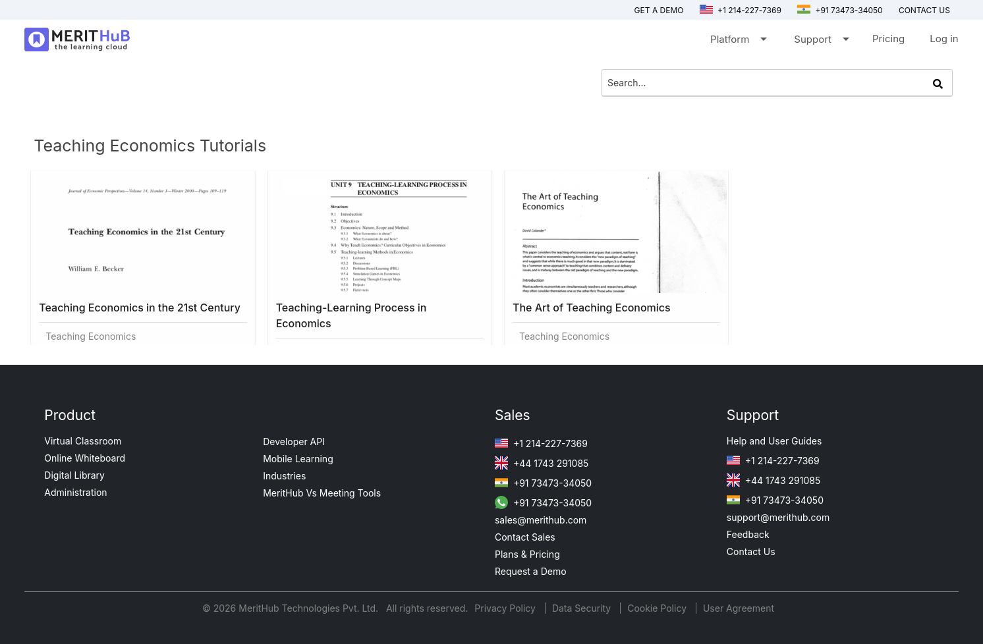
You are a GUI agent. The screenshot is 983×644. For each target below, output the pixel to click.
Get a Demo (659, 10)
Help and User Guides (774, 440)
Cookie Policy (657, 608)
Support (820, 42)
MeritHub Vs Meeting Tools (322, 492)
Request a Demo (531, 571)
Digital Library (74, 475)
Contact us (924, 10)
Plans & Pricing (527, 554)
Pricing (888, 38)
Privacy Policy (506, 608)
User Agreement (738, 608)
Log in (944, 38)
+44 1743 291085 (541, 463)
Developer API (294, 441)
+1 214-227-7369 (740, 10)
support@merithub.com (778, 517)
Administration (75, 492)
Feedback (748, 534)
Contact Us (751, 551)
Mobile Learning (298, 458)
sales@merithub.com (540, 519)
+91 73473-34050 (840, 10)
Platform (737, 42)
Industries (284, 475)
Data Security (582, 608)
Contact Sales (525, 537)
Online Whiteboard (84, 458)
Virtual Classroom (82, 440)
